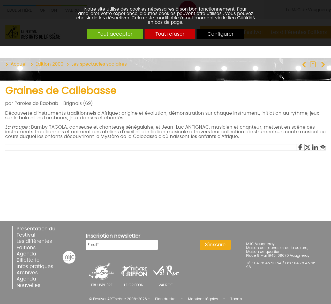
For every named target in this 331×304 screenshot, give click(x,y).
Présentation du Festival (36, 232)
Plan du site (165, 299)
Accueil (19, 64)
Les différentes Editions (34, 244)
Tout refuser (169, 34)
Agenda (26, 254)
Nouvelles (28, 285)
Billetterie (28, 260)
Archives (27, 272)
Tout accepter (115, 34)
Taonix (236, 299)
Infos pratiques (35, 266)
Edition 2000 (49, 64)
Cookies (246, 18)
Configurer (220, 34)
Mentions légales (203, 299)
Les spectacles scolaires (99, 64)
